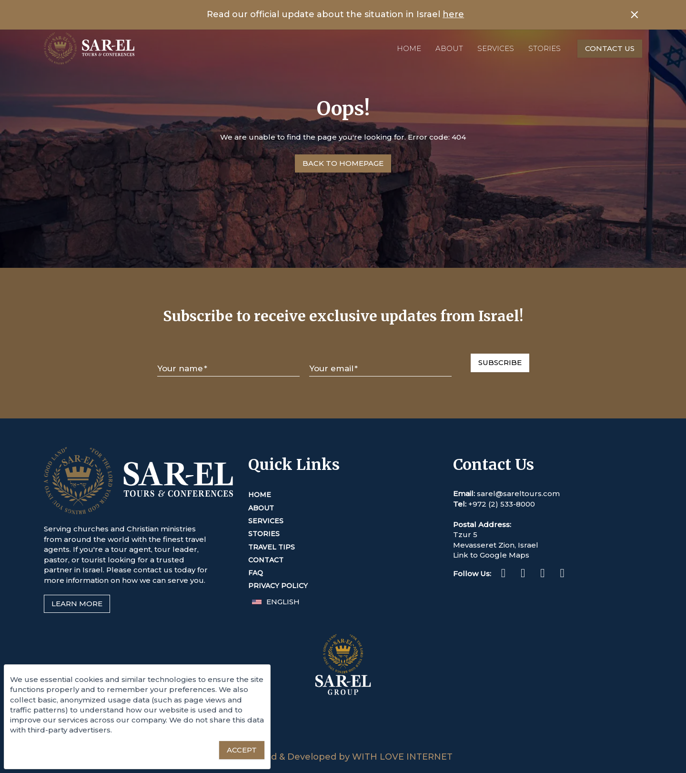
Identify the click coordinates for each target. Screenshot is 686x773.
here (453, 14)
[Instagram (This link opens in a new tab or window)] (522, 574)
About (449, 48)
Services (495, 48)
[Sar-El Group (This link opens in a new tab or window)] (343, 746)
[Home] (89, 48)
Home (409, 48)
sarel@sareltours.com (518, 493)
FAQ (255, 573)
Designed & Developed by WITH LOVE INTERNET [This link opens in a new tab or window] (343, 757)
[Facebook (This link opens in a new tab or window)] (503, 574)
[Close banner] (634, 14)
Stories (544, 48)
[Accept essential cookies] (241, 750)
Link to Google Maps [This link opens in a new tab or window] (491, 554)
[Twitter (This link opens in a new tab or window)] (542, 574)
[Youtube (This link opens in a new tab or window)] (562, 574)
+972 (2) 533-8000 (501, 504)
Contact (265, 560)
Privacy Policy (278, 585)
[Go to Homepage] (343, 163)
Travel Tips (271, 547)
